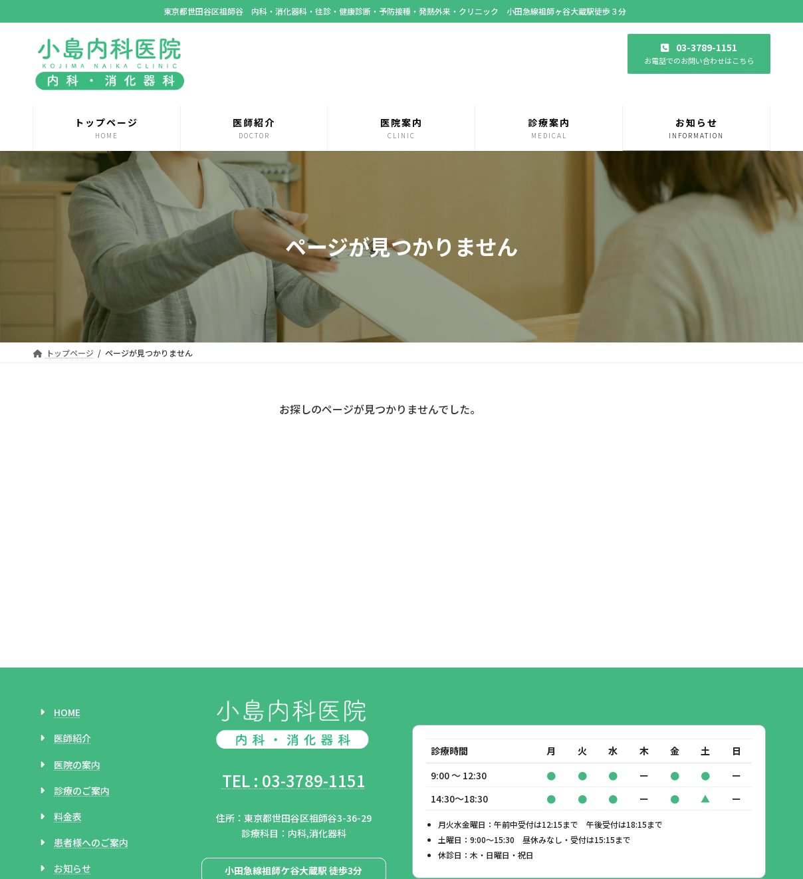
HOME (67, 598)
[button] (699, 53)
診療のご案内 (82, 676)
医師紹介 (72, 624)
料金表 (68, 702)
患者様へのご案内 (91, 728)
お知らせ (72, 754)
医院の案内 (77, 650)
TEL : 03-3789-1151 (294, 666)
